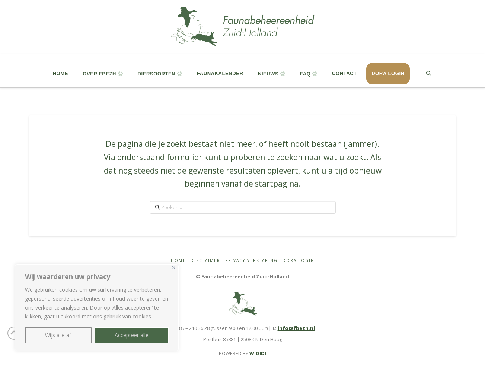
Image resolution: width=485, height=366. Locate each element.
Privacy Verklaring (251, 260)
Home (178, 260)
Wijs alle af (58, 335)
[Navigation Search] (428, 70)
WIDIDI (257, 353)
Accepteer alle (132, 335)
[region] (97, 307)
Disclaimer (205, 260)
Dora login (299, 260)
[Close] (173, 267)
